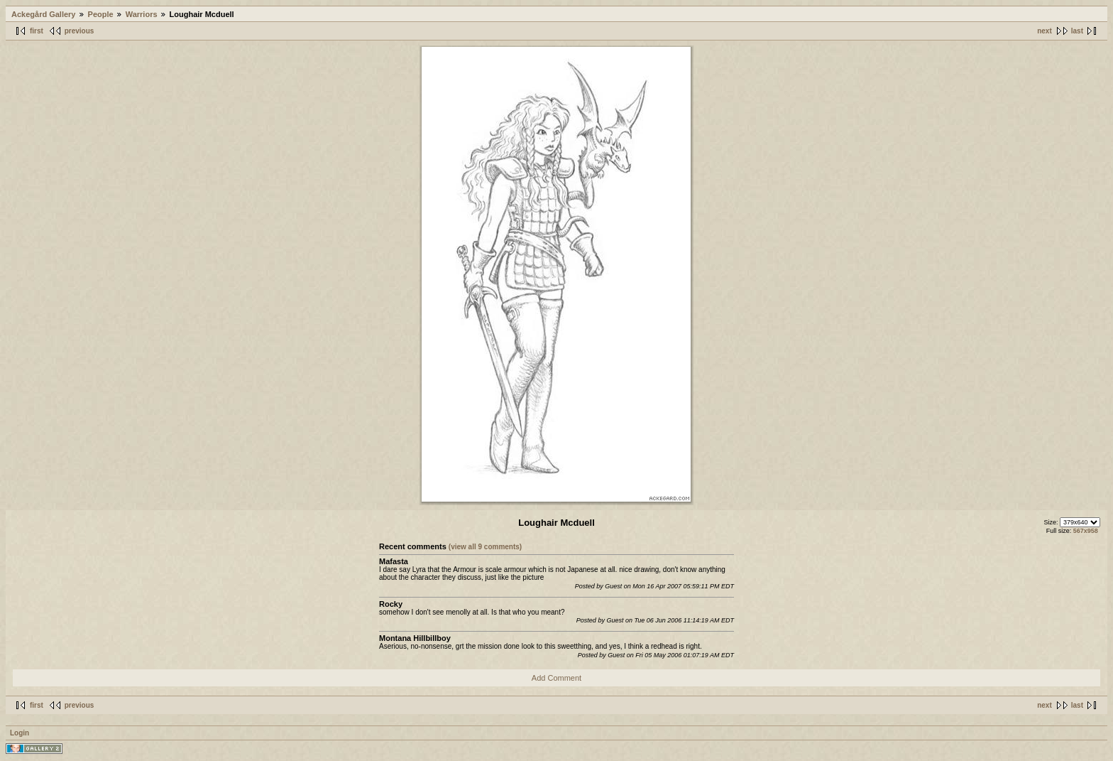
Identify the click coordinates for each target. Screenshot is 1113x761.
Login (19, 733)
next (1044, 31)
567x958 (1085, 530)
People (101, 14)
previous (79, 31)
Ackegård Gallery (43, 14)
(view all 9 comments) (485, 547)
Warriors (142, 14)
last (1077, 31)
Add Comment (556, 678)
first (36, 31)
